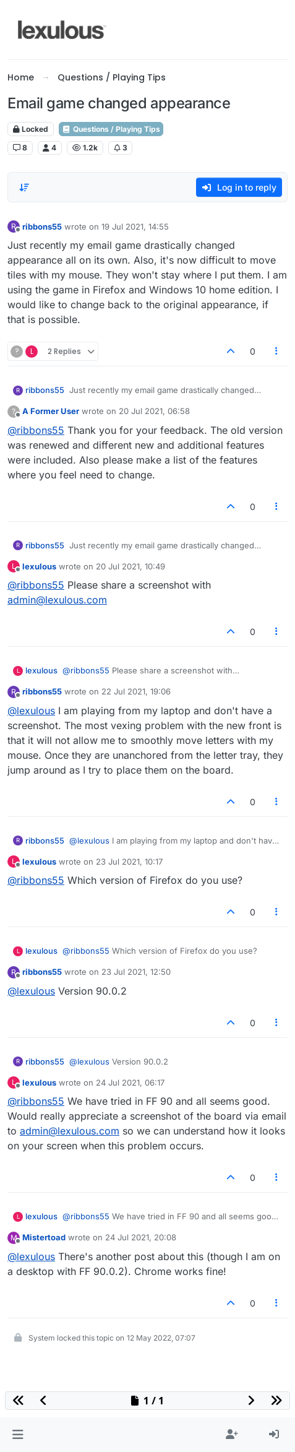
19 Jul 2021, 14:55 (135, 226)
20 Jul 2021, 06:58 (154, 411)
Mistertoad (44, 1237)
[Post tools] (277, 351)
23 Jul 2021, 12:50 (136, 972)
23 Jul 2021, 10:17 (129, 861)
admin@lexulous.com (57, 600)
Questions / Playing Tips (111, 129)
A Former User (50, 411)
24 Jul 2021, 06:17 (130, 1082)
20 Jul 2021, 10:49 (130, 566)
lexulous (39, 566)
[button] (17, 1434)
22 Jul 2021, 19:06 (136, 691)
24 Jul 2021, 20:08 (140, 1237)
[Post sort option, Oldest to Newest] (24, 187)
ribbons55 (42, 226)
